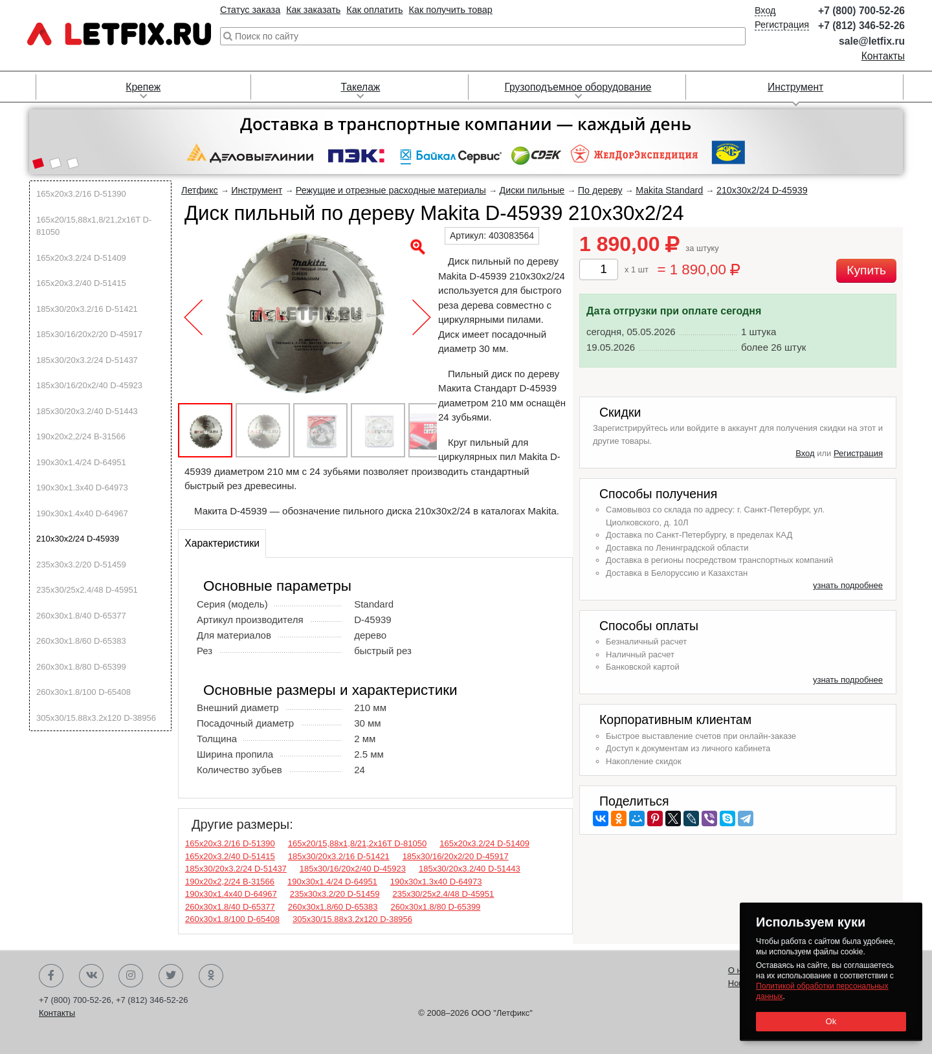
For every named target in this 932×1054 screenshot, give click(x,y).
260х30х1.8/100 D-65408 (83, 692)
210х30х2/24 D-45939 (77, 538)
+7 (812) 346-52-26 (861, 25)
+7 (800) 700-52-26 (861, 10)
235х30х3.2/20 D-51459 (81, 564)
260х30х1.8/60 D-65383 (81, 641)
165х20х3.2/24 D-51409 (81, 258)
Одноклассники (211, 975)
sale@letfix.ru (872, 41)
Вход (765, 10)
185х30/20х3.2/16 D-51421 (87, 309)
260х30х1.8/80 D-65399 (81, 667)
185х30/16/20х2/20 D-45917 (89, 334)
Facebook (51, 975)
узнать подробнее (848, 585)
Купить (866, 270)
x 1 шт (637, 269)
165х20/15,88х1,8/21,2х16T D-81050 (93, 226)
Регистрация (782, 24)
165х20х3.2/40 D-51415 (81, 283)
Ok (830, 1021)
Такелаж (360, 87)
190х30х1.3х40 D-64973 (82, 487)
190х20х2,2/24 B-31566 (81, 436)
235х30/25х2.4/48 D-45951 (87, 590)
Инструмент (795, 87)
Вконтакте (91, 975)
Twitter (171, 975)
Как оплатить (374, 10)
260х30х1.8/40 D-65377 (81, 615)
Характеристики (222, 543)
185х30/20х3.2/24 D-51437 (87, 360)
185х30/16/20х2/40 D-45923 (89, 385)
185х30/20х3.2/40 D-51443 (87, 411)
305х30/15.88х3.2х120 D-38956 (96, 718)
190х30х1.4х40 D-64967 (82, 513)
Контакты (883, 55)
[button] (38, 164)
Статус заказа (250, 10)
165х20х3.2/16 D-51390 (81, 194)
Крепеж (143, 87)
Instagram (130, 975)
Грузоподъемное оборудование (577, 87)
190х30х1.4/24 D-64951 (81, 462)
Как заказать (313, 10)
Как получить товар (451, 10)
